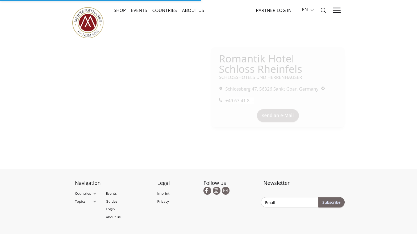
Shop (120, 10)
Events (139, 10)
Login (110, 209)
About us (193, 10)
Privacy (163, 201)
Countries (164, 10)
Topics (80, 201)
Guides (111, 201)
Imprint (163, 193)
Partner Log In (274, 10)
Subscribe (331, 202)
